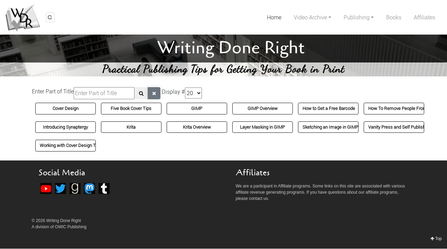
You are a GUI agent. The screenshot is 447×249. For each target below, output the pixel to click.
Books (393, 17)
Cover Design (65, 108)
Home (274, 17)
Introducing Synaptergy (65, 127)
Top (436, 238)
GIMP (196, 108)
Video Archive (310, 17)
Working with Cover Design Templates (77, 145)
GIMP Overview (263, 108)
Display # (173, 91)
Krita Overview (197, 127)
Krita (131, 127)
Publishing (357, 17)
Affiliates (424, 17)
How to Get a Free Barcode (328, 108)
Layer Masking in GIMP (262, 127)
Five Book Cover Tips (131, 108)
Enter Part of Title (53, 91)
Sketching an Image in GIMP (330, 127)
